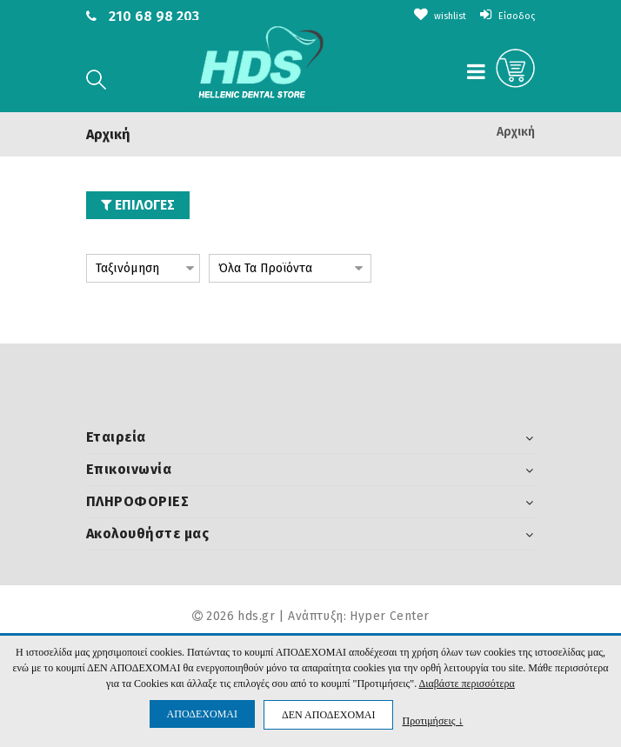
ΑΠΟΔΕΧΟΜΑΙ (202, 714)
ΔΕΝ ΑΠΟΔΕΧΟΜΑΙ (328, 715)
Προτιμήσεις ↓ (432, 720)
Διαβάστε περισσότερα (467, 683)
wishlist (426, 15)
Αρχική (516, 131)
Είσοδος (503, 15)
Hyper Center (389, 616)
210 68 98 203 (154, 16)
